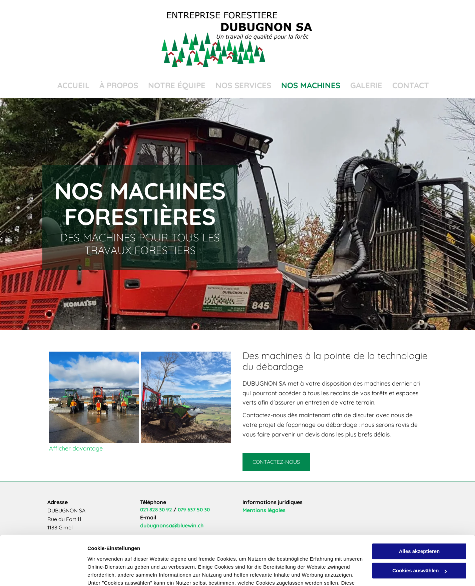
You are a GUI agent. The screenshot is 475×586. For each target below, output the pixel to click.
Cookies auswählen (110, 573)
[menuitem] (68, 85)
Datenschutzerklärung (115, 554)
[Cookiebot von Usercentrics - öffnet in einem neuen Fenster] (43, 573)
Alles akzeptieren (419, 507)
